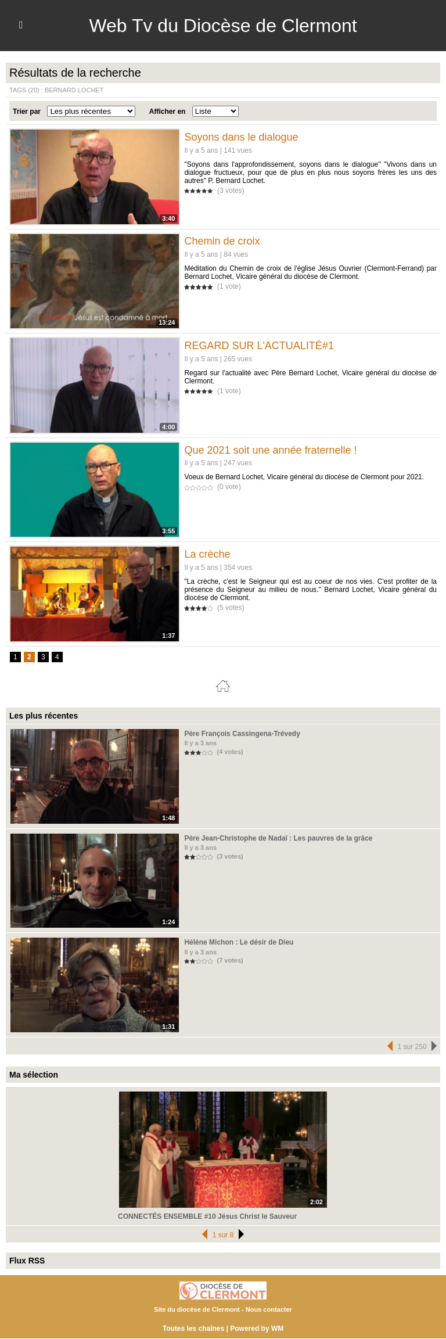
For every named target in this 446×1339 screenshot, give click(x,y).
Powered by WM (256, 1328)
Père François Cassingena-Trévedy (242, 734)
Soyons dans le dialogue (241, 137)
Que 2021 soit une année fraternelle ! (270, 450)
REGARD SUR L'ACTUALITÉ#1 (259, 345)
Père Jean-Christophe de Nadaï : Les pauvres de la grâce (278, 838)
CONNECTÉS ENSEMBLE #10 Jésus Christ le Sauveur (207, 1216)
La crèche (207, 554)
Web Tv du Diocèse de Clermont (223, 25)
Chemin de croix (222, 241)
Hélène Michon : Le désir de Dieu (238, 942)
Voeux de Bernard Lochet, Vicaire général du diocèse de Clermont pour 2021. (304, 477)
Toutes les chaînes (193, 1328)
